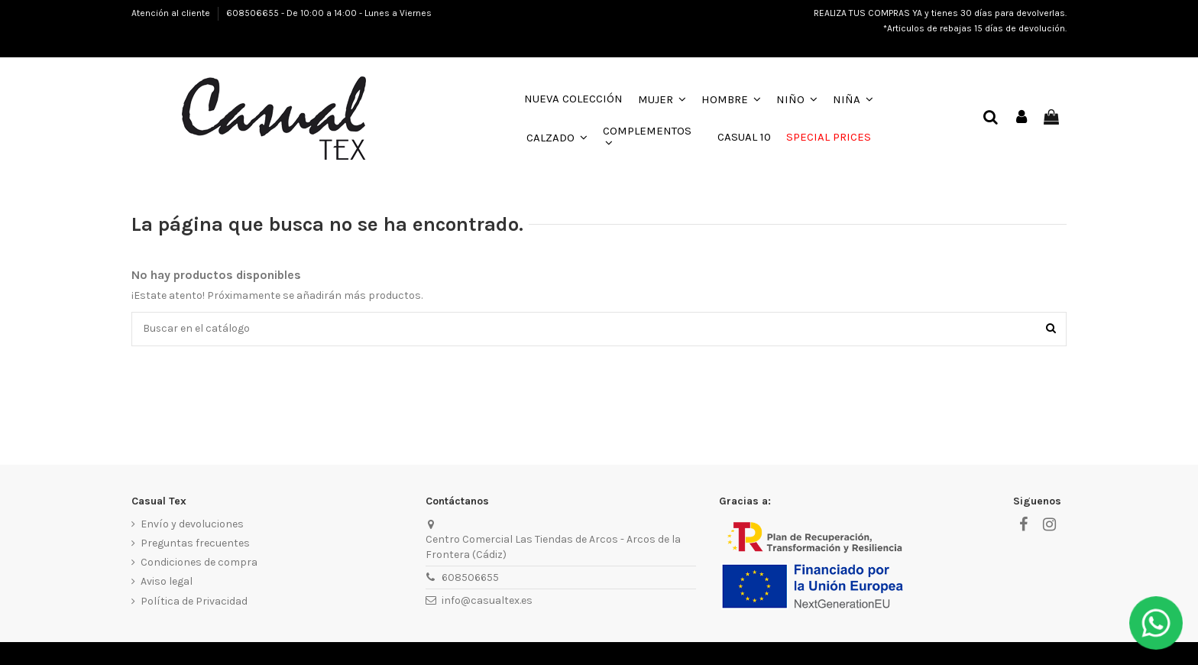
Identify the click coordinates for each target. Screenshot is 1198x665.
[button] (662, 99)
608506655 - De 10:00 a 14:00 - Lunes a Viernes (329, 13)
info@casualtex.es (487, 600)
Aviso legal (167, 582)
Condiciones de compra (199, 562)
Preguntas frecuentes (195, 543)
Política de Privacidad (194, 601)
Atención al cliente (171, 13)
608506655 (470, 577)
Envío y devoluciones (192, 523)
